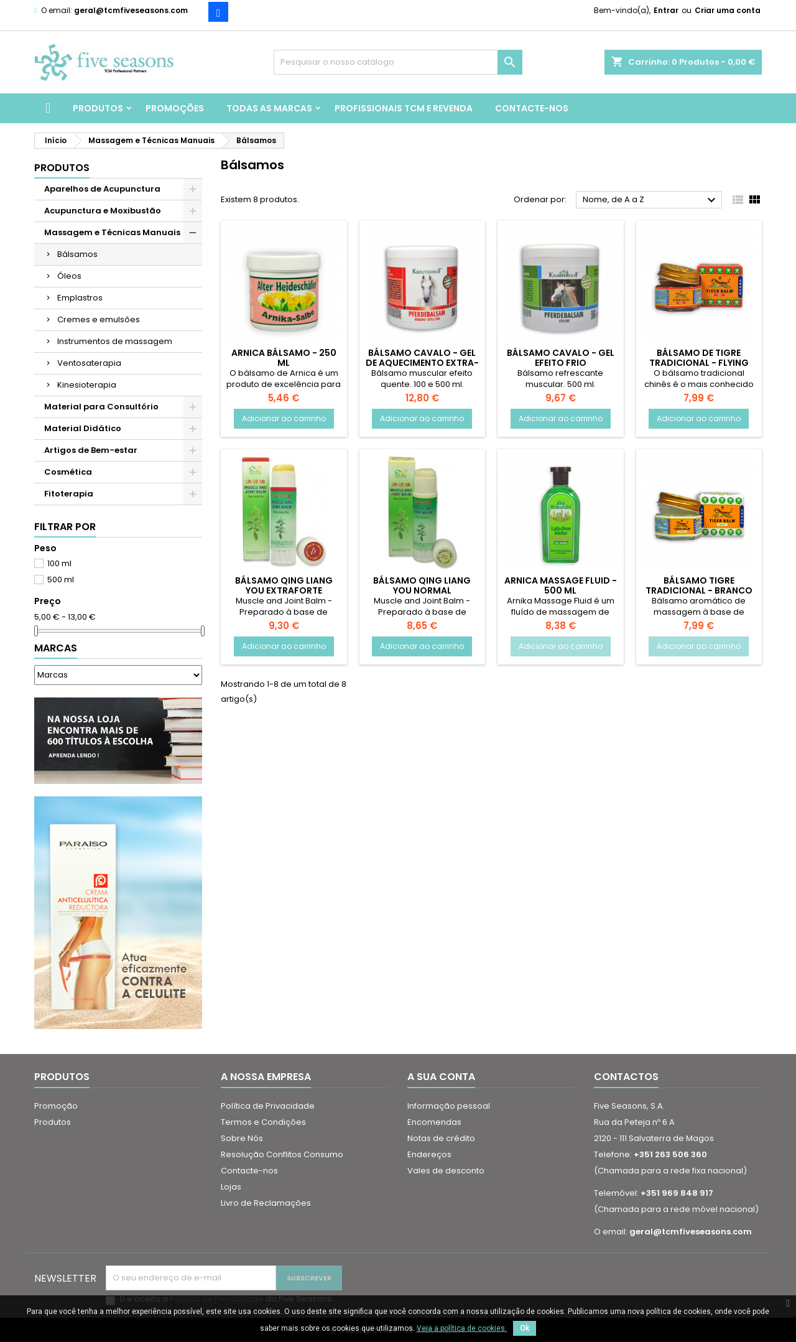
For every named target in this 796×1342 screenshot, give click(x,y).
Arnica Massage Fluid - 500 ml (560, 585)
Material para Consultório (101, 406)
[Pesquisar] (398, 62)
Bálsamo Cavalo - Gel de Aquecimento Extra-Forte (422, 363)
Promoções (175, 108)
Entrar (666, 10)
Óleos (69, 276)
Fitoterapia (68, 494)
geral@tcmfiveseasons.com (131, 10)
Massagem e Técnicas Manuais (112, 232)
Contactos (626, 1076)
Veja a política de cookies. (462, 1328)
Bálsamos (77, 254)
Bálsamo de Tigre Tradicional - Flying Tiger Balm (699, 363)
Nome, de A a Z (651, 200)
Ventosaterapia (89, 363)
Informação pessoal (448, 1106)
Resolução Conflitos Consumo (282, 1154)
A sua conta (441, 1076)
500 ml (60, 579)
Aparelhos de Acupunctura (102, 189)
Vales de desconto (445, 1171)
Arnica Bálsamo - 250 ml (283, 358)
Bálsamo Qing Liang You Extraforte (284, 585)
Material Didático (82, 428)
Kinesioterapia (86, 385)
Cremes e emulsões (98, 319)
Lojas (231, 1187)
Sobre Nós (242, 1138)
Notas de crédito (441, 1138)
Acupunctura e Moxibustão (102, 211)
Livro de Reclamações (266, 1203)
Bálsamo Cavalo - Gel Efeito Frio (560, 358)
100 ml (59, 563)
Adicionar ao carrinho (284, 418)
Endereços (429, 1154)
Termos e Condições (263, 1122)
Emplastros (80, 298)
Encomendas (434, 1122)
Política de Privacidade (268, 1106)
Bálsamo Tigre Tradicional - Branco (699, 585)
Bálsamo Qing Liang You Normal (422, 585)
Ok (524, 1328)
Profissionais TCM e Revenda (404, 108)
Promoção (56, 1106)
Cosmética (68, 472)
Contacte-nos (531, 108)
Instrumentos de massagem (114, 341)
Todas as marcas (269, 108)
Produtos (98, 108)
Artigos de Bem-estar (90, 450)
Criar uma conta (728, 10)
